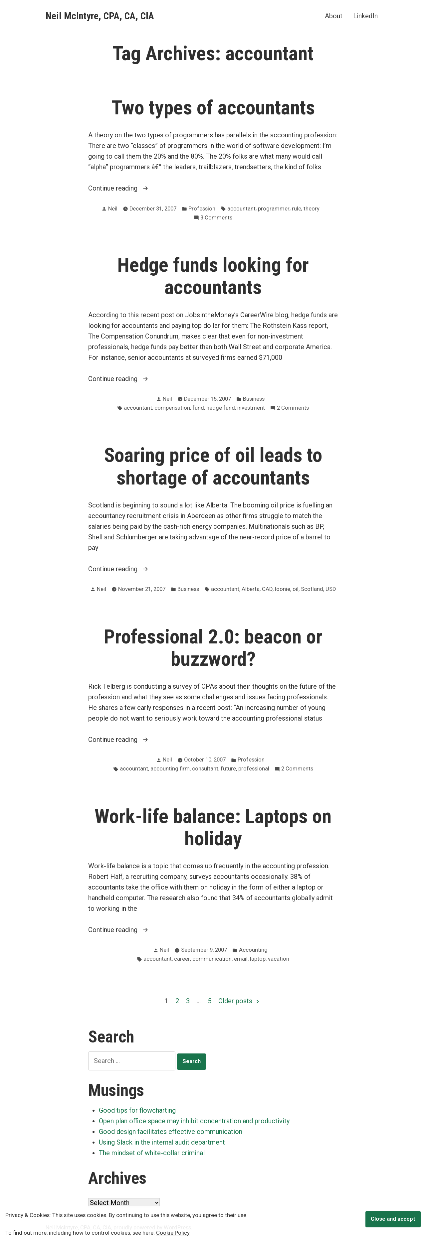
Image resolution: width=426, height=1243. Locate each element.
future (228, 768)
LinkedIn (365, 15)
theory (312, 209)
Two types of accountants (213, 107)
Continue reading (132, 188)
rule (296, 209)
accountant (241, 209)
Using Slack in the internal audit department (162, 1142)
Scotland (312, 589)
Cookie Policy (173, 1233)
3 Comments (216, 217)
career (182, 959)
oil (296, 589)
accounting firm (170, 768)
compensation (172, 408)
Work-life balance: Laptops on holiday (213, 827)
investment (251, 408)
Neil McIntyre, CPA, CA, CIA (100, 16)
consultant (205, 768)
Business (254, 399)
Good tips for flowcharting (137, 1110)
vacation (278, 959)
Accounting (253, 950)
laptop (258, 959)
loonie (282, 589)
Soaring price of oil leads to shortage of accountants (213, 466)
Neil (112, 209)
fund (198, 408)
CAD (267, 589)
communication (212, 959)
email (241, 959)
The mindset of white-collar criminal (152, 1153)
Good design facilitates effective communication (170, 1132)
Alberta (251, 589)
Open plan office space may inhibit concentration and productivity (194, 1121)
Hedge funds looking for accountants (213, 276)
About (333, 15)
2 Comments (293, 408)
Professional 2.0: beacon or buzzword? (213, 648)
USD (330, 589)
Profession (201, 209)
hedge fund (220, 408)
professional (253, 768)
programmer (274, 209)
